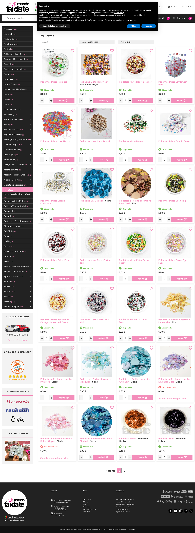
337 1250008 (59, 515)
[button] (155, 6)
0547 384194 (59, 508)
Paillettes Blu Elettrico (91, 200)
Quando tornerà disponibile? (172, 398)
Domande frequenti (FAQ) (125, 499)
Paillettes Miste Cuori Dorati (95, 141)
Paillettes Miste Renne (131, 141)
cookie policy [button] (119, 13)
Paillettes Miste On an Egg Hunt (172, 261)
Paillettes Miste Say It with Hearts (172, 83)
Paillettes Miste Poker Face (54, 260)
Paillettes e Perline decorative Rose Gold (135, 202)
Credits (132, 530)
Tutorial (85, 504)
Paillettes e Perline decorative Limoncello (174, 321)
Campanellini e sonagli (16, 59)
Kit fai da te (11, 159)
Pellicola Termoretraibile (16, 206)
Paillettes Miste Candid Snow (174, 141)
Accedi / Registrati (89, 509)
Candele (9, 64)
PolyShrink (10, 231)
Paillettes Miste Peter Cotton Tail (95, 261)
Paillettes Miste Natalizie (53, 81)
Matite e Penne (12, 169)
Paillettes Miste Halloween (94, 81)
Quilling (8, 241)
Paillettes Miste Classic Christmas (52, 202)
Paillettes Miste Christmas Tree (133, 320)
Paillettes (10, 190)
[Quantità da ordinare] (46, 100)
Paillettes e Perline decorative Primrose (56, 380)
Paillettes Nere (166, 438)
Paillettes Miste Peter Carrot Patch (134, 261)
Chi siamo (174, 7)
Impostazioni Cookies (123, 512)
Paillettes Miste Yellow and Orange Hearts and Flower (54, 321)
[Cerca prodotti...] (24, 18)
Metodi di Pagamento (123, 502)
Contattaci (189, 7)
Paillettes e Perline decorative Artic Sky (135, 380)
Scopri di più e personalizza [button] (54, 26)
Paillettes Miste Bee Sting (172, 200)
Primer (8, 236)
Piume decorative (13, 226)
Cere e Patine (12, 84)
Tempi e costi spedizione (17, 340)
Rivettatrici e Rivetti (15, 251)
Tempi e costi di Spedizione (125, 504)
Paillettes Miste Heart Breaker (135, 81)
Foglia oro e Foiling (14, 134)
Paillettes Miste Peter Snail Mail (94, 321)
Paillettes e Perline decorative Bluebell (96, 439)
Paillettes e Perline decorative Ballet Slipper (56, 439)
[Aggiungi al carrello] (63, 100)
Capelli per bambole (15, 69)
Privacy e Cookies (122, 509)
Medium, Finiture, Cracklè (17, 174)
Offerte (85, 502)
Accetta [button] (148, 26)
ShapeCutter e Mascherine (17, 266)
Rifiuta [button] (133, 26)
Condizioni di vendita (123, 507)
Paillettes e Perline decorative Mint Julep (96, 380)
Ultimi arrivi (87, 499)
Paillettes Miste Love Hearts (55, 141)
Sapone (9, 256)
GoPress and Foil (13, 149)
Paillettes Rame (127, 438)
